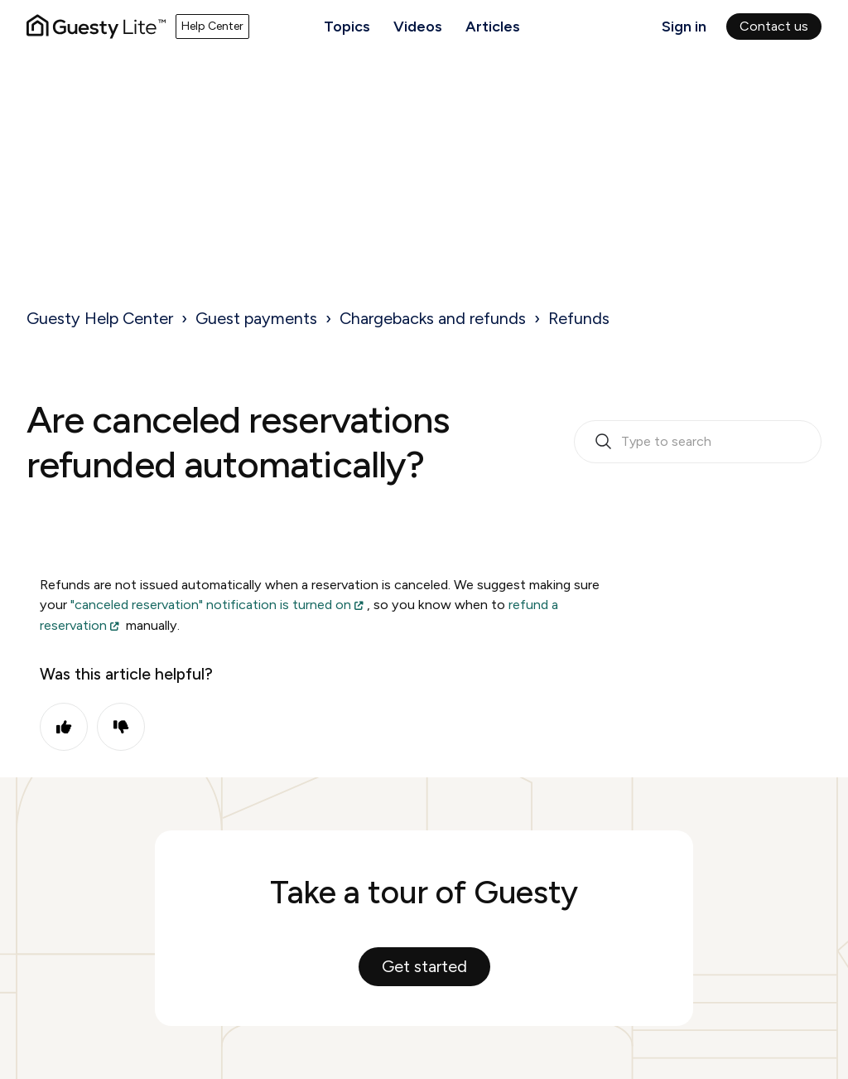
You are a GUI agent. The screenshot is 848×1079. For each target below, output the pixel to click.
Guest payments (256, 318)
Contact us (774, 26)
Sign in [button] (684, 26)
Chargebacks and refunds (433, 318)
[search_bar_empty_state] (698, 441)
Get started (424, 966)
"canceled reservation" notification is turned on (210, 604)
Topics (347, 26)
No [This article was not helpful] (121, 727)
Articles (492, 26)
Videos (417, 26)
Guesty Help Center (99, 318)
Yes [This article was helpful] (64, 727)
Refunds (579, 318)
